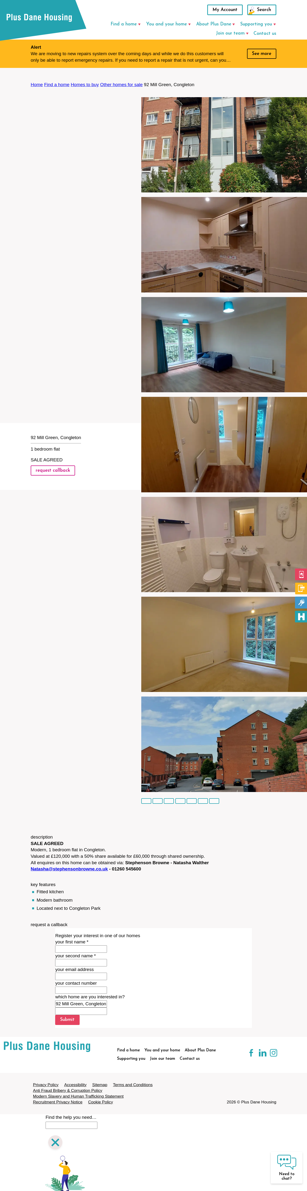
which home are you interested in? (89, 996)
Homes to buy (85, 84)
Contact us (265, 33)
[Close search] (55, 1143)
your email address (74, 969)
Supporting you (256, 24)
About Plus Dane (213, 24)
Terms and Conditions (133, 1085)
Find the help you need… (71, 1117)
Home (37, 84)
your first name (71, 941)
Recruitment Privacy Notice (58, 1102)
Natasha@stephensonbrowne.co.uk (69, 868)
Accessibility (75, 1085)
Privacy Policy (46, 1085)
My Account (225, 10)
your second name (75, 955)
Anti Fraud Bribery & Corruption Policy (67, 1090)
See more (261, 54)
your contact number (76, 983)
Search (264, 10)
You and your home (166, 24)
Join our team (230, 33)
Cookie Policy (100, 1102)
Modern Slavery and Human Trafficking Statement (78, 1096)
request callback (53, 470)
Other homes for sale (121, 84)
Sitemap (99, 1085)
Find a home (124, 24)
